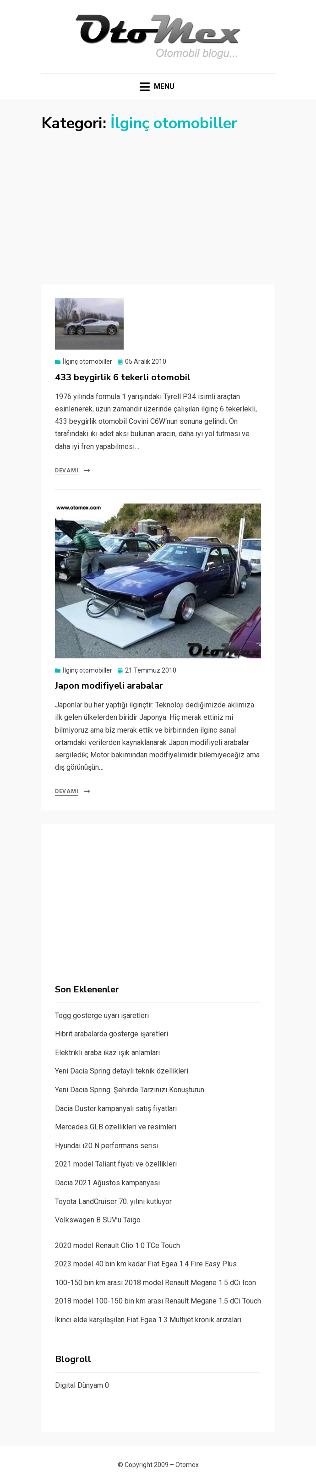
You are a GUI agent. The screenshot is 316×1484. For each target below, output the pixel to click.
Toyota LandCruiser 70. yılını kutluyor (113, 1201)
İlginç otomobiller (87, 361)
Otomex (187, 1464)
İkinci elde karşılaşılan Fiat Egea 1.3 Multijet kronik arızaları (148, 1319)
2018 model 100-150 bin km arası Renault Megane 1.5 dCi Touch (158, 1301)
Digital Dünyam (79, 1385)
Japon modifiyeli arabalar (109, 685)
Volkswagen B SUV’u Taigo (98, 1220)
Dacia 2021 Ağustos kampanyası (107, 1182)
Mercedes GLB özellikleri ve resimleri (115, 1127)
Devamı (66, 470)
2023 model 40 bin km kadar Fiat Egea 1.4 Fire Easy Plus (146, 1263)
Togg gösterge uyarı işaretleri (102, 1015)
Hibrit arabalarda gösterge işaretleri (111, 1033)
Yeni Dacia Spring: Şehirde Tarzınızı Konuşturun (129, 1089)
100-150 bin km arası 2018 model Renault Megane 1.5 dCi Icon (155, 1282)
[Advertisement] (158, 202)
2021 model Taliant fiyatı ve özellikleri (116, 1164)
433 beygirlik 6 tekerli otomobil (123, 377)
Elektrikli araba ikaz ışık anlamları (107, 1052)
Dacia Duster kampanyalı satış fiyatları (116, 1108)
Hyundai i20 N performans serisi (106, 1145)
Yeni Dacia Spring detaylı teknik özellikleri (121, 1071)
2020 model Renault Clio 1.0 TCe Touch (117, 1245)
